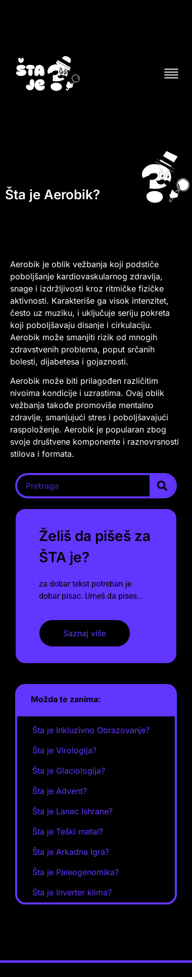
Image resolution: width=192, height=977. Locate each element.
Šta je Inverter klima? (72, 892)
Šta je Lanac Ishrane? (72, 811)
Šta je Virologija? (64, 750)
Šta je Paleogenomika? (75, 872)
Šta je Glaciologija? (68, 771)
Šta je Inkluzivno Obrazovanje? (91, 730)
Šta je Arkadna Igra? (70, 852)
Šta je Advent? (59, 791)
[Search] (162, 485)
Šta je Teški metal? (67, 831)
